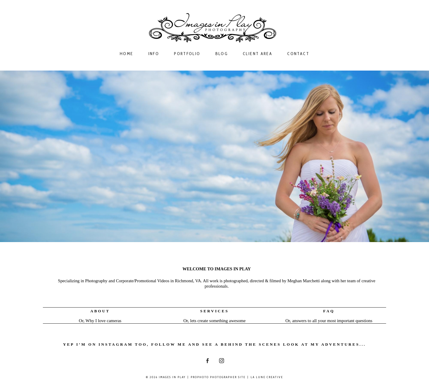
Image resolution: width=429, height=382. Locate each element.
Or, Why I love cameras (100, 320)
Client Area (257, 53)
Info (153, 53)
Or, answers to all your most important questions (328, 320)
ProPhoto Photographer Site (218, 377)
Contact (298, 53)
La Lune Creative (267, 377)
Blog (221, 53)
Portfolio (187, 53)
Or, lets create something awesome (215, 320)
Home (126, 53)
